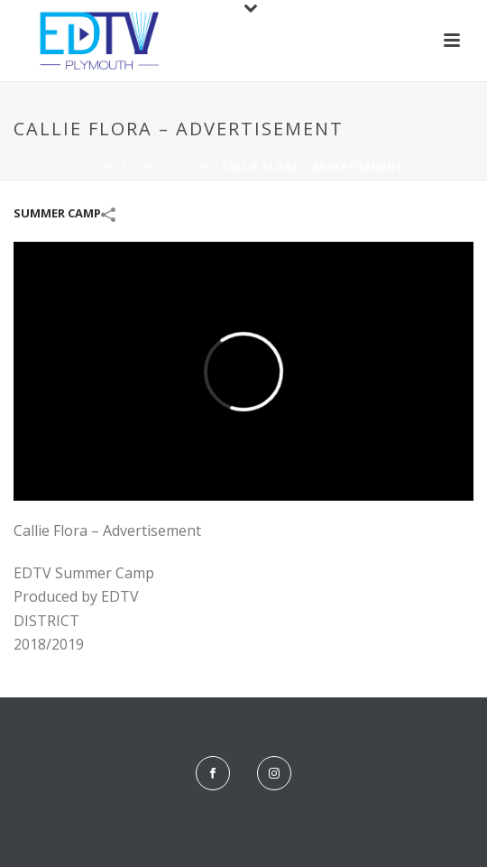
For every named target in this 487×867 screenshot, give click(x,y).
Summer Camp (170, 167)
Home (102, 167)
